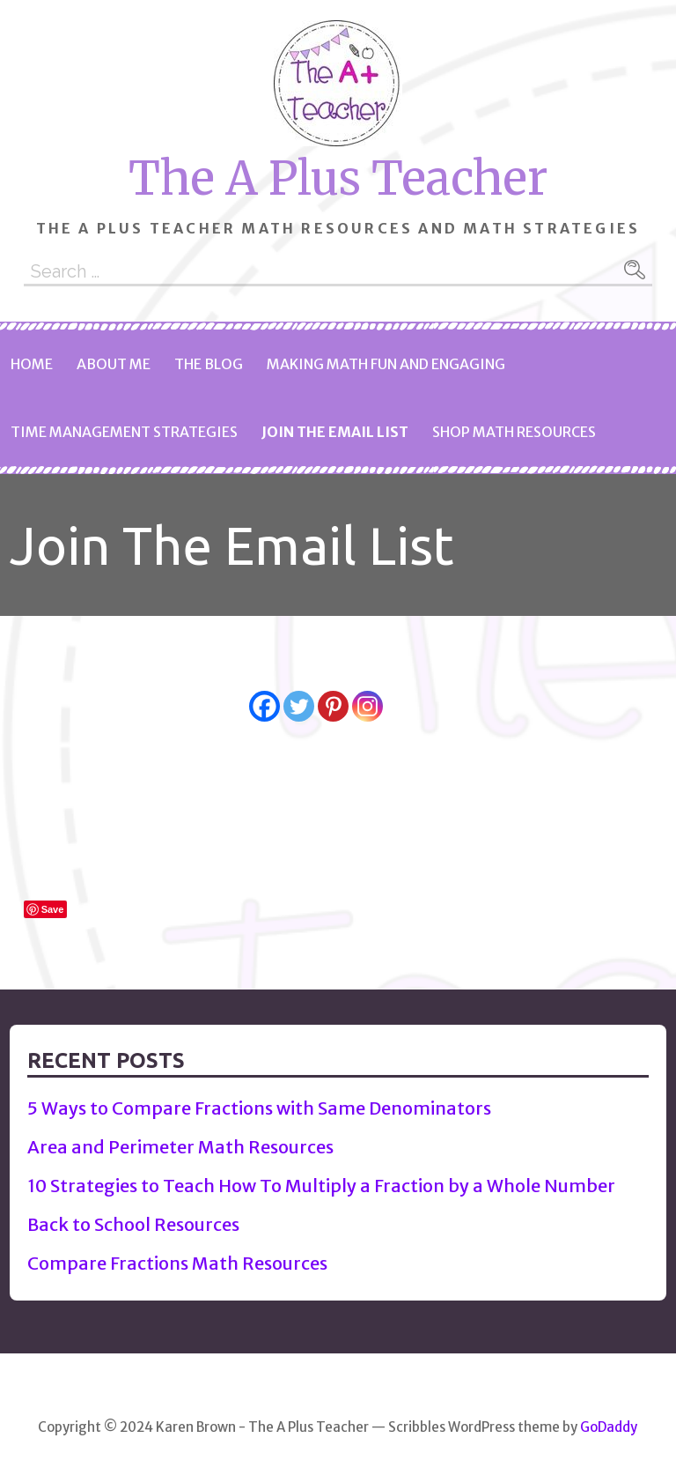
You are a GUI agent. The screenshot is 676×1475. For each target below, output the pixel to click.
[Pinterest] (333, 692)
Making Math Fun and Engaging (386, 364)
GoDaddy (608, 1427)
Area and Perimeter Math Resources (180, 1147)
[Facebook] (264, 692)
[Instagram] (367, 692)
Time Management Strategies (124, 432)
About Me (114, 364)
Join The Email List (334, 432)
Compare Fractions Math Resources (177, 1263)
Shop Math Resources (514, 432)
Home (32, 364)
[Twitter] (298, 692)
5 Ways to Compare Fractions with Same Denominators (259, 1108)
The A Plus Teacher (338, 178)
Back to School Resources (133, 1224)
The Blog (208, 364)
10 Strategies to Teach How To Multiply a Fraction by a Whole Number (321, 1186)
